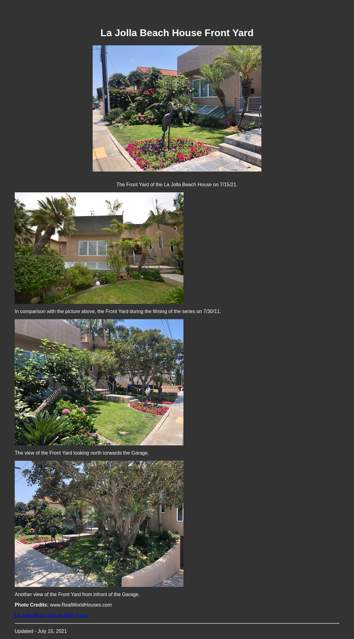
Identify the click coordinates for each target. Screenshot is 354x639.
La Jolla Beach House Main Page (51, 615)
